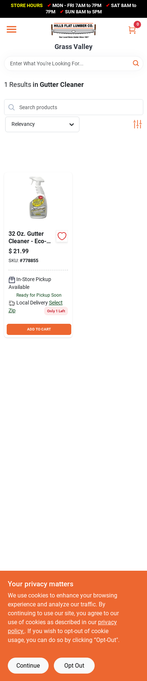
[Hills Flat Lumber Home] (73, 30)
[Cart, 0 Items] (132, 30)
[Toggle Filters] (137, 124)
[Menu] (11, 29)
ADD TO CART (39, 329)
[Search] (136, 63)
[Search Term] (73, 63)
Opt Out (74, 665)
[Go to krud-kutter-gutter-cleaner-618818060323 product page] (38, 255)
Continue (28, 665)
